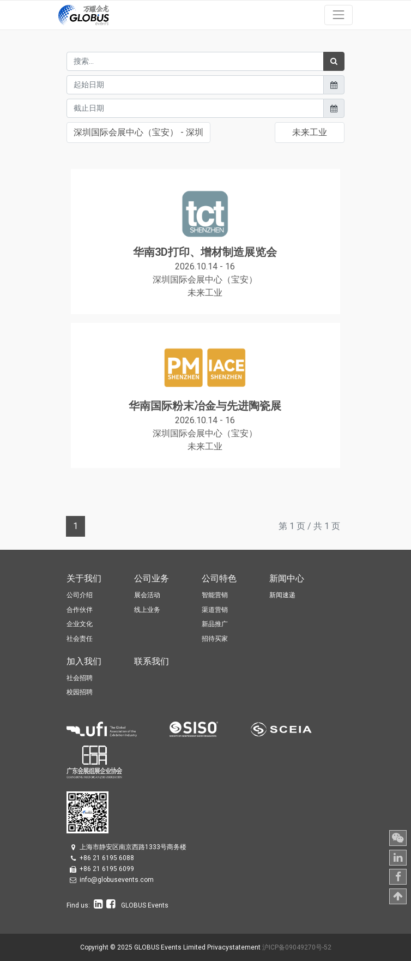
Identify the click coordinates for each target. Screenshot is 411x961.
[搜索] (333, 61)
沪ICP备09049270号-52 (296, 947)
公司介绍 (80, 595)
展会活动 (147, 595)
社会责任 (80, 638)
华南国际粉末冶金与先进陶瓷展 (205, 405)
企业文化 (80, 624)
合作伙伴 (80, 610)
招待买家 (215, 638)
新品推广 (215, 624)
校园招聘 (80, 692)
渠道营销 (215, 610)
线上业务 (147, 610)
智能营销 (215, 595)
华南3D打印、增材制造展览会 (205, 252)
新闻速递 (282, 595)
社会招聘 (80, 678)
